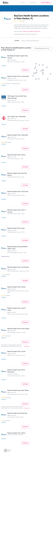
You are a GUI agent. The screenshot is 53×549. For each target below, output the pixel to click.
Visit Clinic (25, 70)
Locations (16, 40)
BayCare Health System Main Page (30, 40)
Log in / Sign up (46, 2)
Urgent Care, (26, 31)
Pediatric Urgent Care (34, 31)
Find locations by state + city (41, 48)
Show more (26, 346)
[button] (36, 69)
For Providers (33, 2)
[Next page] (10, 450)
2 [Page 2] (8, 450)
